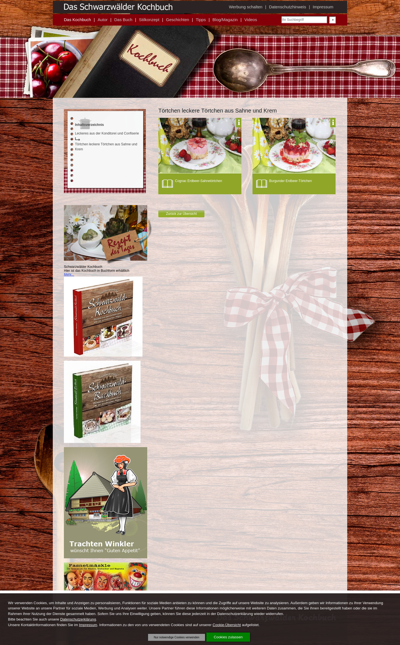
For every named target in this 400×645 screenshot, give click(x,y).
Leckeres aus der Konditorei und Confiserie (107, 133)
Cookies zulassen (228, 637)
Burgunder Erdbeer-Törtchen (290, 181)
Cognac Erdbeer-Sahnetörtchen (198, 181)
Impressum (88, 625)
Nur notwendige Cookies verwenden (176, 637)
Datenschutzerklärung (78, 619)
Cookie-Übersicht (226, 625)
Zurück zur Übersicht (181, 214)
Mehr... (69, 275)
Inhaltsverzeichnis (89, 125)
